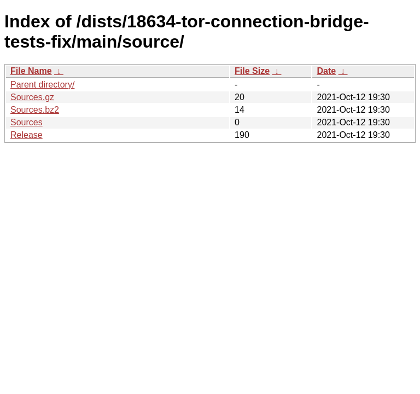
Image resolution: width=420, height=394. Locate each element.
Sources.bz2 (34, 109)
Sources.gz (32, 97)
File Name (31, 71)
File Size (252, 71)
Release (26, 135)
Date (326, 71)
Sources (26, 122)
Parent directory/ (42, 84)
